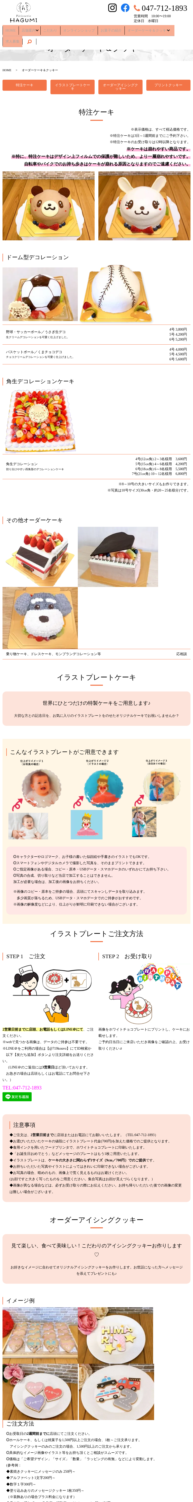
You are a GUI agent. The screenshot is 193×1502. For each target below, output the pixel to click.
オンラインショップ (74, 29)
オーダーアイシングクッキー (120, 86)
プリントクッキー (168, 85)
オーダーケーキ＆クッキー (139, 29)
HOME (9, 29)
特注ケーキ (24, 85)
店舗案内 (25, 29)
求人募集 (176, 29)
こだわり (48, 29)
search (10, 36)
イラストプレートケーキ (72, 86)
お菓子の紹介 (104, 29)
